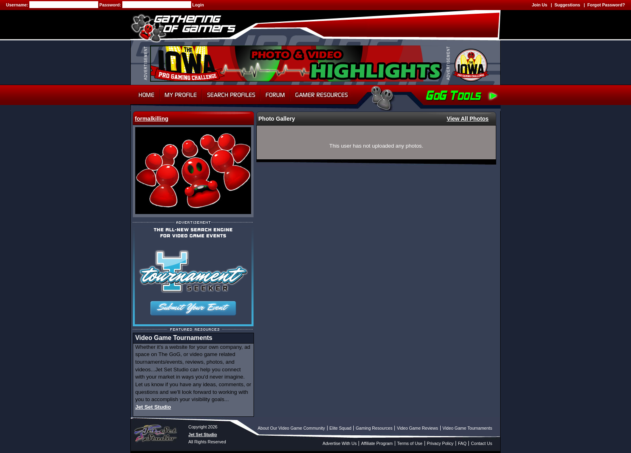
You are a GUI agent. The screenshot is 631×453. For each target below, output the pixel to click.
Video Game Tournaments (467, 428)
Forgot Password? (606, 4)
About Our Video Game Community (291, 428)
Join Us (539, 4)
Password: (110, 4)
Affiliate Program (377, 443)
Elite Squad (341, 428)
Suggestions (567, 4)
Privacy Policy (440, 443)
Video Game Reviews (417, 428)
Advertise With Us (340, 443)
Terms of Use (410, 443)
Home (145, 95)
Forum (275, 95)
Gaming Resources (374, 428)
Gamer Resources (321, 95)
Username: (17, 4)
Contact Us (481, 443)
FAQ (462, 443)
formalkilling (151, 118)
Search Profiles (231, 95)
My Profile (181, 95)
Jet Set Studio (153, 407)
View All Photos (468, 118)
